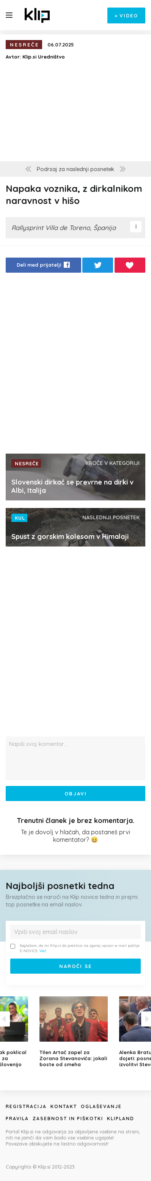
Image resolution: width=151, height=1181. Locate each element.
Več (42, 950)
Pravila (17, 1118)
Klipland (120, 1118)
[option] (75, 1031)
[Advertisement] (75, 365)
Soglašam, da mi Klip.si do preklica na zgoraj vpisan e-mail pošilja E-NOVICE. (75, 948)
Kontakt (63, 1106)
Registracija (26, 1106)
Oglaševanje (101, 1106)
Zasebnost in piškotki (68, 1118)
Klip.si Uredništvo (43, 57)
